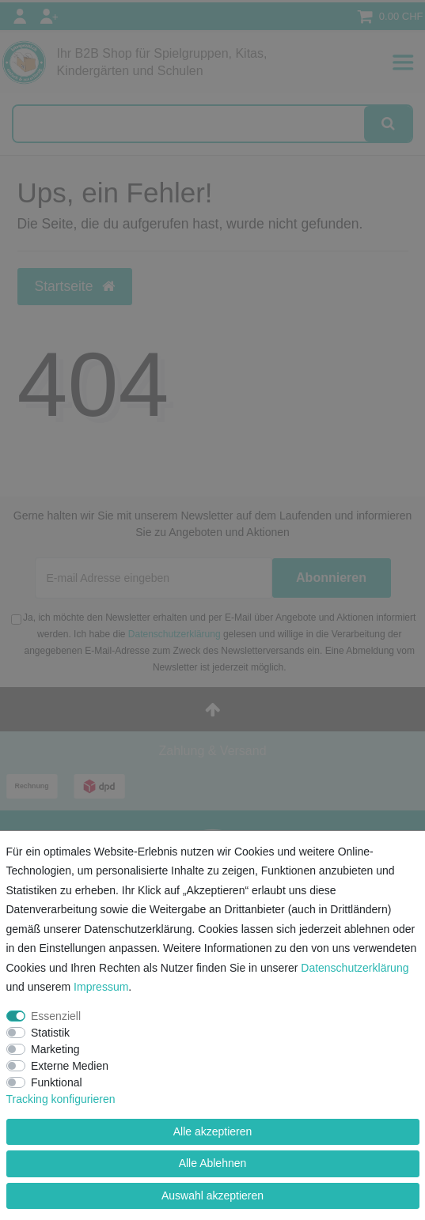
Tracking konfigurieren (61, 1099)
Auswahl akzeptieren (212, 1195)
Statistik (50, 1032)
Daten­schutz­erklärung (354, 967)
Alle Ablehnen (213, 1163)
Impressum (101, 986)
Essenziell (56, 1016)
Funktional (56, 1082)
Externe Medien (69, 1065)
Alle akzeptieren (212, 1131)
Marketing (55, 1049)
